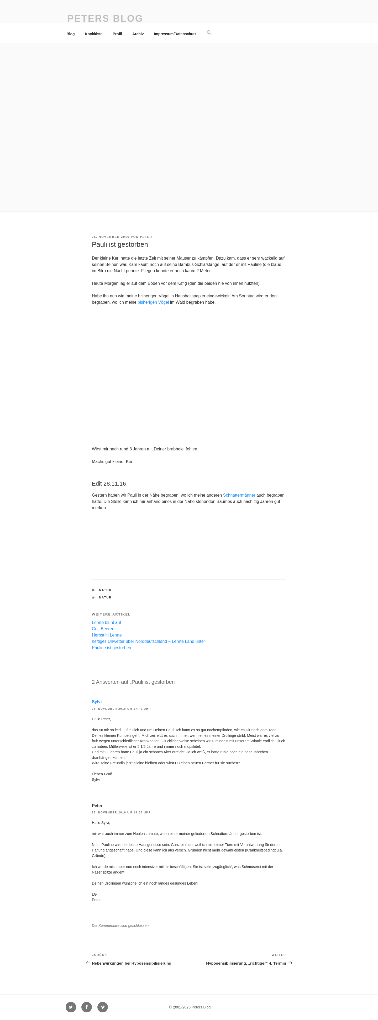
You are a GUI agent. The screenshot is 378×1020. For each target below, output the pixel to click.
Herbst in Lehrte (107, 635)
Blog (71, 34)
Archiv (138, 34)
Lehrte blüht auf (106, 622)
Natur (105, 590)
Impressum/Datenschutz (175, 34)
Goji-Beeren (103, 629)
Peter (146, 236)
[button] (209, 32)
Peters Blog (105, 18)
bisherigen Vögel (153, 302)
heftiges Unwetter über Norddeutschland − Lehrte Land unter (148, 641)
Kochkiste (94, 34)
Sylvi (97, 702)
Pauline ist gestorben (111, 647)
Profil (117, 34)
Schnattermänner (239, 495)
